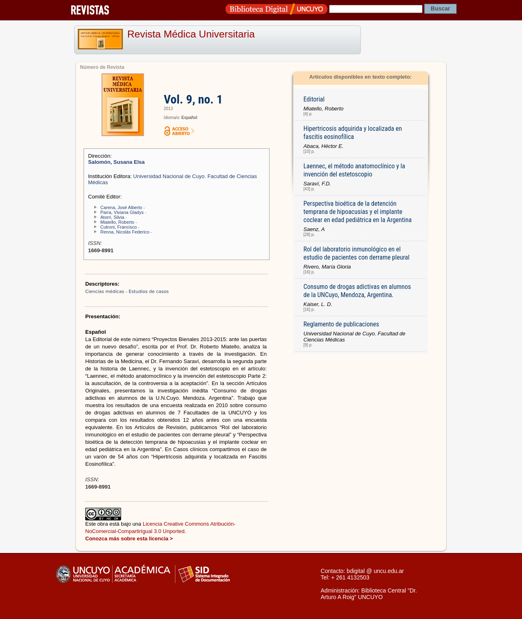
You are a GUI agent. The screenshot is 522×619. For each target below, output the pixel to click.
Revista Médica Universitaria (191, 34)
